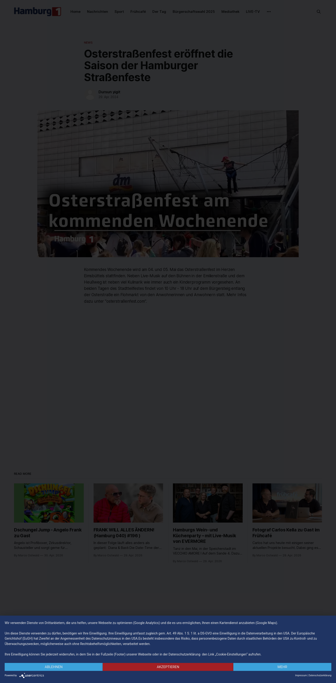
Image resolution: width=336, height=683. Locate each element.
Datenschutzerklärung (320, 675)
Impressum (301, 675)
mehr (282, 667)
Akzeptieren (168, 667)
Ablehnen (54, 667)
